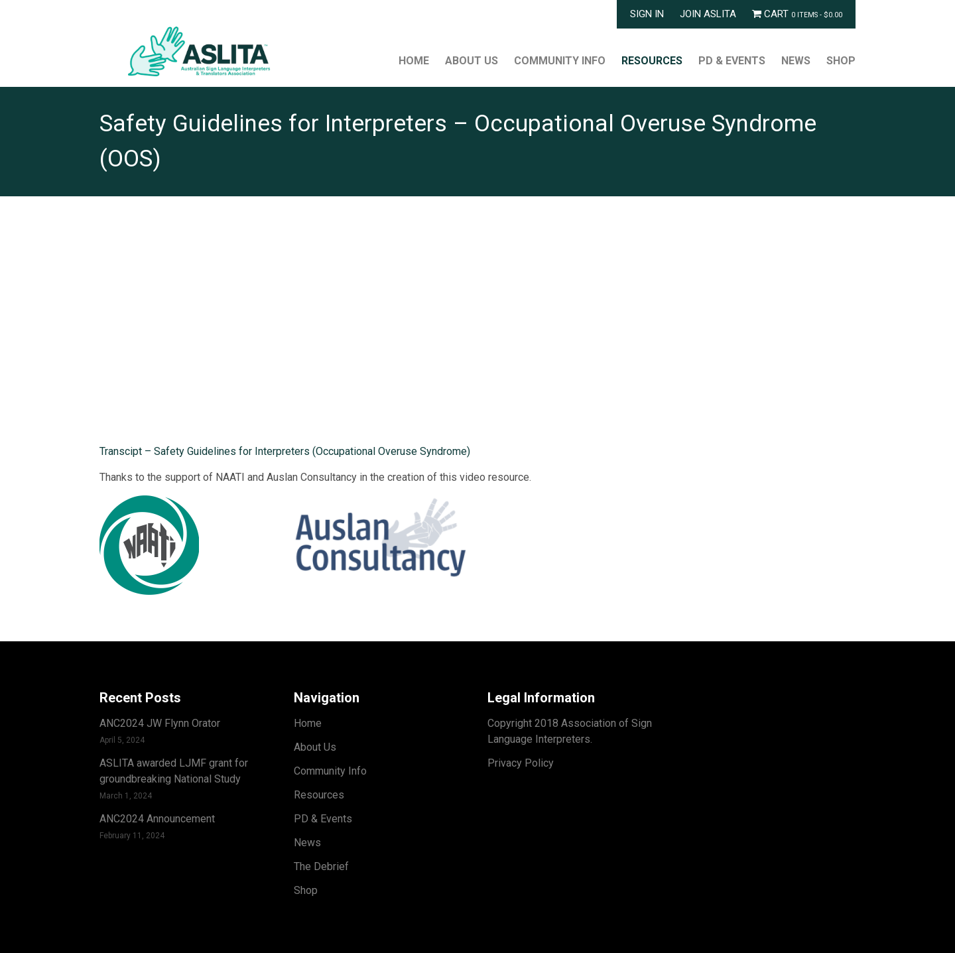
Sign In (647, 14)
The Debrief (321, 866)
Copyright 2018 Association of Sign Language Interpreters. (569, 731)
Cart (797, 14)
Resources (651, 60)
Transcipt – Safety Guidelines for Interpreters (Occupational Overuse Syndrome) (284, 451)
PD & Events (731, 60)
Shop (841, 60)
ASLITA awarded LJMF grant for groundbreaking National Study (173, 771)
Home (414, 60)
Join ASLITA (708, 14)
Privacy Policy (520, 763)
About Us (471, 60)
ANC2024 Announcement (157, 818)
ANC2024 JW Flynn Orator (159, 723)
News (795, 60)
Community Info (559, 60)
